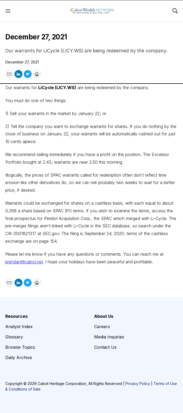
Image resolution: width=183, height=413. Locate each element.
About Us (103, 316)
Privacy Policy (138, 383)
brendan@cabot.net (24, 261)
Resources (16, 316)
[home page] (91, 10)
